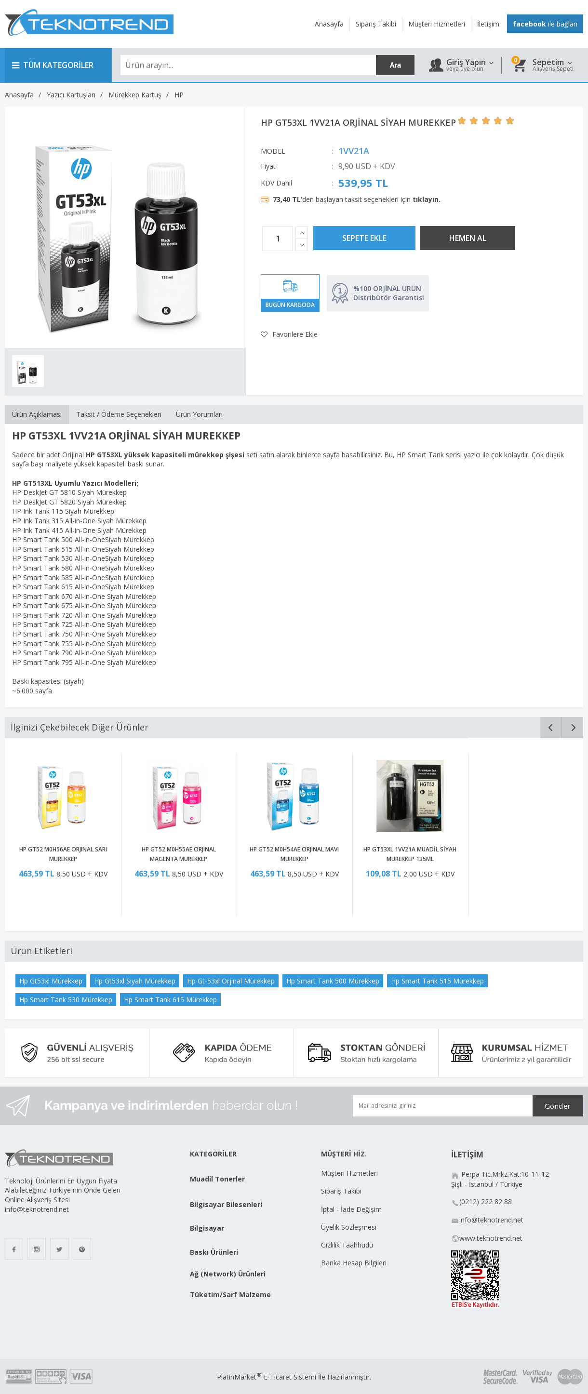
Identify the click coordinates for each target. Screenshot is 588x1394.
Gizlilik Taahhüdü (347, 1244)
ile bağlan (545, 23)
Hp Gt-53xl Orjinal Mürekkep (231, 980)
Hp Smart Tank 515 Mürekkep (437, 980)
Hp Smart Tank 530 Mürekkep (65, 999)
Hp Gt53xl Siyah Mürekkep (134, 980)
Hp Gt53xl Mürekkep (50, 980)
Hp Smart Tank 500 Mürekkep (332, 980)
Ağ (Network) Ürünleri (228, 1273)
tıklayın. (427, 199)
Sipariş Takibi (341, 1190)
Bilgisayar (207, 1228)
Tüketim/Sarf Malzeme (230, 1294)
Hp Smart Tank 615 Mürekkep (170, 999)
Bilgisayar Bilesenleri (226, 1204)
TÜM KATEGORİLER (53, 65)
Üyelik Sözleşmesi (348, 1227)
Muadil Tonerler (217, 1178)
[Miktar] (277, 238)
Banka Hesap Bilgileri (354, 1262)
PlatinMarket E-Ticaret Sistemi (266, 1376)
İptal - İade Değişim (352, 1209)
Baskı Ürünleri (214, 1252)
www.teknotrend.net (490, 1238)
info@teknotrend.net (491, 1219)
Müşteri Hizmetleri (349, 1173)
